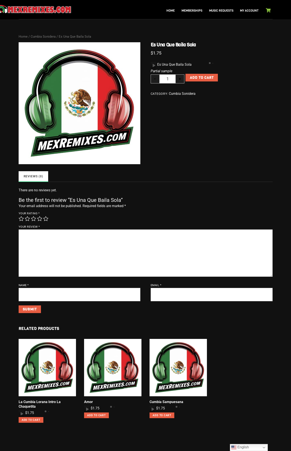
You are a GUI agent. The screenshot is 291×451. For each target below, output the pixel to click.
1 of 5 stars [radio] (21, 218)
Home (170, 11)
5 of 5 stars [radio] (45, 218)
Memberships (192, 11)
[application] (153, 65)
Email (156, 285)
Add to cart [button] (31, 419)
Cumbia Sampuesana (166, 402)
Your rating (29, 213)
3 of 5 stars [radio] (33, 218)
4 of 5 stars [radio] (39, 218)
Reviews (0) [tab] (33, 176)
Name (24, 285)
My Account (249, 11)
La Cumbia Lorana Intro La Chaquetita (40, 404)
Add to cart (202, 77)
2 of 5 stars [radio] (27, 218)
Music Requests (221, 11)
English (240, 447)
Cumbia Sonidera (43, 37)
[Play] (153, 65)
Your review (29, 226)
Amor (88, 402)
